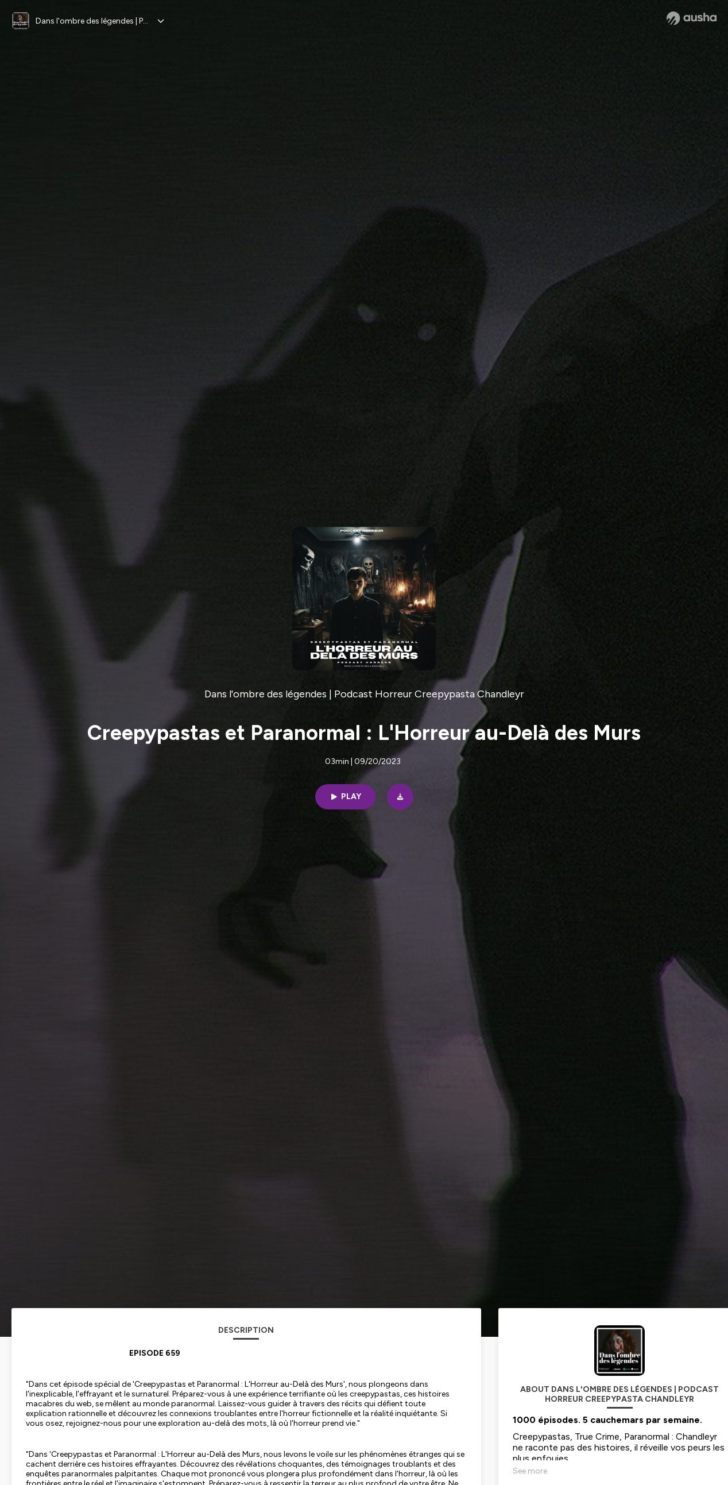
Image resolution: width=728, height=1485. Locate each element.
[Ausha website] (692, 18)
